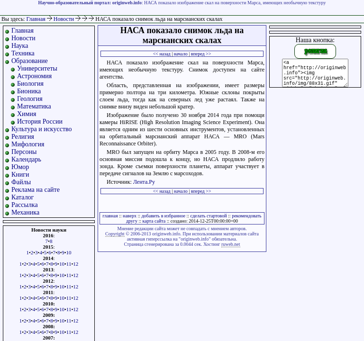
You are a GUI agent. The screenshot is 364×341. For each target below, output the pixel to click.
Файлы (21, 182)
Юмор (20, 166)
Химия (26, 113)
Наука (19, 45)
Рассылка (24, 204)
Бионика (29, 91)
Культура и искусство (41, 129)
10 (69, 252)
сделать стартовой (209, 215)
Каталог (22, 197)
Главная (35, 19)
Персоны (23, 151)
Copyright (115, 233)
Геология (30, 98)
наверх (129, 215)
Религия (22, 136)
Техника (23, 53)
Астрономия (34, 76)
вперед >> (201, 53)
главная (110, 215)
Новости (65, 19)
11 (69, 264)
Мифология (28, 144)
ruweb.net (230, 244)
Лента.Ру (144, 182)
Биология (30, 83)
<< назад (162, 53)
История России (40, 121)
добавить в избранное (163, 215)
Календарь (26, 159)
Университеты (37, 68)
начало (181, 53)
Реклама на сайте (35, 189)
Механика (25, 212)
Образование (29, 60)
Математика (34, 106)
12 (75, 264)
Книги (20, 174)
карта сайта (154, 221)
